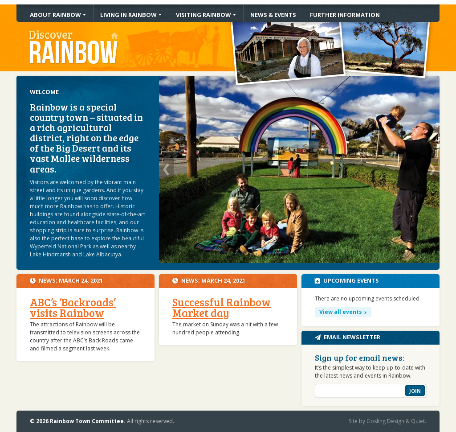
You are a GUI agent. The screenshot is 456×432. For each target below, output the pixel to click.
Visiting (203, 15)
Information (345, 15)
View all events (340, 312)
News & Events (273, 15)
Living (128, 15)
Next (432, 169)
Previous (166, 169)
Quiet (418, 421)
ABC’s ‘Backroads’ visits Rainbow (73, 307)
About (55, 15)
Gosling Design (385, 421)
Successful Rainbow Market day (221, 307)
